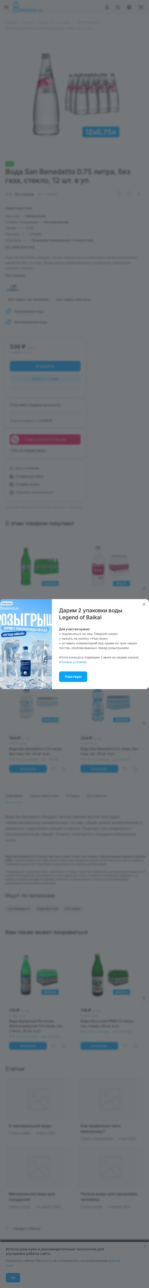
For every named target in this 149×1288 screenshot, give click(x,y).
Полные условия (72, 662)
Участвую (73, 676)
